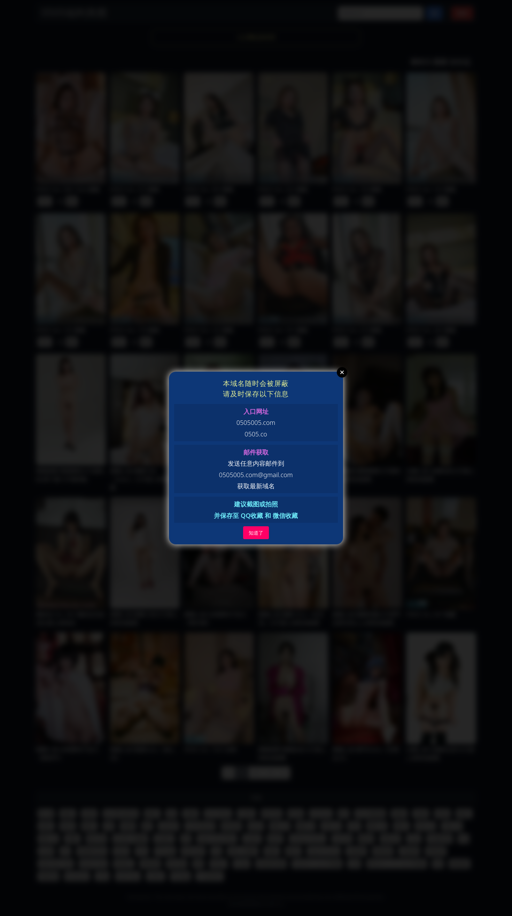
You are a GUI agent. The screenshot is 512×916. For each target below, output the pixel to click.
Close (342, 372)
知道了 (256, 532)
